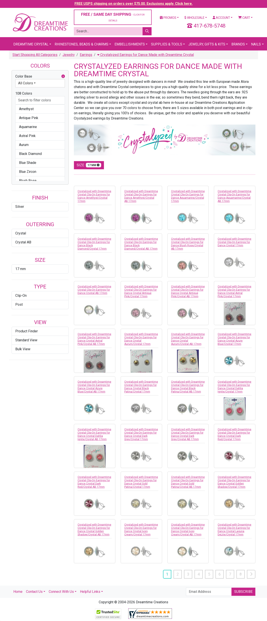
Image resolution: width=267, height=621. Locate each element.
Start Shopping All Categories (34, 55)
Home (18, 592)
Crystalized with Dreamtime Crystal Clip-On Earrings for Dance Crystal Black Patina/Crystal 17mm (141, 389)
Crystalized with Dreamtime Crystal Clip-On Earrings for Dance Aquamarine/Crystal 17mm (188, 199)
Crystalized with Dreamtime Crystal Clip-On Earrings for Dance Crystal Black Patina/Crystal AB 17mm (188, 389)
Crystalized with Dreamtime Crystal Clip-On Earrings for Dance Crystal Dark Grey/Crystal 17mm (141, 437)
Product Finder (26, 331)
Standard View (26, 340)
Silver (19, 207)
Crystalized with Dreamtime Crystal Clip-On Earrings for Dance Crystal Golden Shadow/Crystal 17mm (234, 484)
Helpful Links (90, 592)
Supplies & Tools (166, 44)
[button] (63, 76)
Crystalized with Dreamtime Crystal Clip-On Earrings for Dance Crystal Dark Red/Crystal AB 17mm (94, 484)
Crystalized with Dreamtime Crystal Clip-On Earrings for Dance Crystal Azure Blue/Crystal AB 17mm (94, 389)
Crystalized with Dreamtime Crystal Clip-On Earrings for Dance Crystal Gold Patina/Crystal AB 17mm (188, 484)
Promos (168, 17)
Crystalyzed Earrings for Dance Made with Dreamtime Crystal (145, 55)
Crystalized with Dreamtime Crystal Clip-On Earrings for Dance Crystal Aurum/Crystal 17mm (141, 341)
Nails (256, 44)
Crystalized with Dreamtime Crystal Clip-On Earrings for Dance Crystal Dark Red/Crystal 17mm (234, 437)
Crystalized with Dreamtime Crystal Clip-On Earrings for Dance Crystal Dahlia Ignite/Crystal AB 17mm (94, 437)
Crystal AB (23, 242)
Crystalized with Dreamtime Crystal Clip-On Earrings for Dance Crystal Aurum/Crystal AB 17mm (188, 341)
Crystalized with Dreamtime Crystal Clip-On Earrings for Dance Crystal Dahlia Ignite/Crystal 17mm (234, 389)
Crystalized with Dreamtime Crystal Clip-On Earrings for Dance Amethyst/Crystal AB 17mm (141, 199)
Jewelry (68, 55)
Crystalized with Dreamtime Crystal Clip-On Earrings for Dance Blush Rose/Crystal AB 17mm (188, 246)
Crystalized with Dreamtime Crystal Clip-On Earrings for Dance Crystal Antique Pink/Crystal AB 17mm (188, 294)
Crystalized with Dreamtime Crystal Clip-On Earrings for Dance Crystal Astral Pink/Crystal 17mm (234, 294)
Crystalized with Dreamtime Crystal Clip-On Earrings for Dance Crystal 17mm (234, 245)
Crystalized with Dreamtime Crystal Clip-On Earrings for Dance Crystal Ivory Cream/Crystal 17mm (141, 532)
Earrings (86, 55)
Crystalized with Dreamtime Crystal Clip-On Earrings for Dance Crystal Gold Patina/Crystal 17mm (141, 484)
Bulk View (22, 349)
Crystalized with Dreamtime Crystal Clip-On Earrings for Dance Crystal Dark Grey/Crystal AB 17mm (188, 437)
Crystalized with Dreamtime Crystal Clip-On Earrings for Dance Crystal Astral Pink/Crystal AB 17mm (94, 341)
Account (221, 17)
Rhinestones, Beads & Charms (81, 44)
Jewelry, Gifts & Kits (206, 44)
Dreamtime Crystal (31, 44)
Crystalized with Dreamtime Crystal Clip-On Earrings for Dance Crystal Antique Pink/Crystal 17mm (141, 294)
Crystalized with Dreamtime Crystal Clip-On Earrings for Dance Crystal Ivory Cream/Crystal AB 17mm (188, 532)
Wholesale (194, 17)
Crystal (20, 233)
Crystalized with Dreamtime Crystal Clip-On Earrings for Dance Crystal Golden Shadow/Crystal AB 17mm (94, 532)
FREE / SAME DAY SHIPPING (112, 17)
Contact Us (34, 592)
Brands (238, 44)
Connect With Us (61, 592)
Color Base (40, 76)
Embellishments (129, 44)
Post (19, 304)
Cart (244, 17)
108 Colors (23, 93)
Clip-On (21, 295)
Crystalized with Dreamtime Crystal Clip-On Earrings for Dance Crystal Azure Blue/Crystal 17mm (234, 341)
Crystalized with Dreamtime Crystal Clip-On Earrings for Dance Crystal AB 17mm (94, 292)
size (89, 165)
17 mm (20, 269)
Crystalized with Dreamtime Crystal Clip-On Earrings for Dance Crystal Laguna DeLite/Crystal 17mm (234, 532)
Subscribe (243, 592)
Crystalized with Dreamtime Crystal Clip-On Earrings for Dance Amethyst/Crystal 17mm (94, 199)
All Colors (25, 83)
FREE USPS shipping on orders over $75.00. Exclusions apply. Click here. (134, 4)
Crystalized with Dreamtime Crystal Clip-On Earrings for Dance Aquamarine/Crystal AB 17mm (234, 199)
